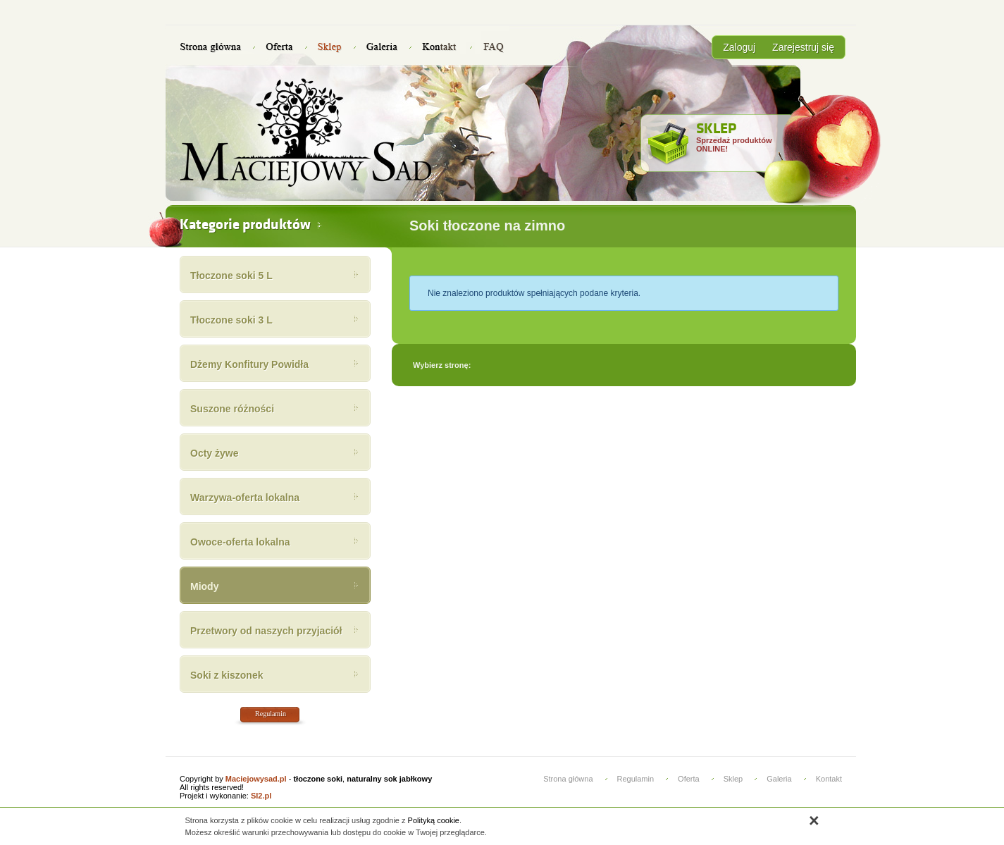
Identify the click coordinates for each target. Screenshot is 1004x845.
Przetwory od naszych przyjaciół (266, 630)
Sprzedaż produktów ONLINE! (734, 137)
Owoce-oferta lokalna (240, 542)
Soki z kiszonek (226, 675)
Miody (204, 586)
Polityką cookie (433, 820)
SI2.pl (261, 795)
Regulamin (270, 713)
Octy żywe (214, 453)
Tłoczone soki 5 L (231, 275)
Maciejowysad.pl (256, 779)
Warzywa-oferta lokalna (244, 497)
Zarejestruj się (803, 47)
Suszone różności (232, 408)
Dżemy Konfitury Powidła (249, 364)
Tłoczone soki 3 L (231, 320)
